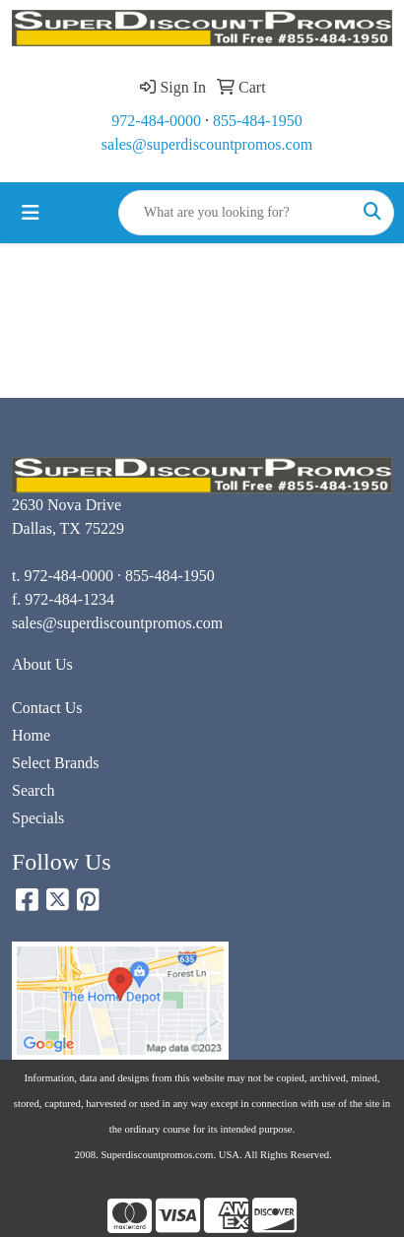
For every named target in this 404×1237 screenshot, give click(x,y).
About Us (42, 664)
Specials (38, 818)
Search (33, 790)
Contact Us (47, 707)
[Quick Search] (235, 212)
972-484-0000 (156, 120)
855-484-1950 (258, 120)
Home (31, 735)
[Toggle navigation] (30, 213)
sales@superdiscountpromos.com (206, 144)
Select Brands (55, 762)
